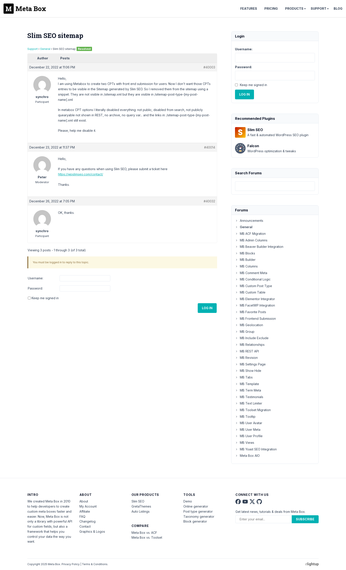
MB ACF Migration (250, 233)
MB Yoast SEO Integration (256, 449)
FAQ (82, 516)
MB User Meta (247, 429)
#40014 (209, 147)
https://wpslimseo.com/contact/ (80, 174)
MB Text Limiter (248, 403)
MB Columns (246, 266)
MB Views (244, 442)
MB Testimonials (249, 397)
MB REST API (247, 351)
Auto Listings (141, 511)
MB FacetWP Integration (255, 305)
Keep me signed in (45, 298)
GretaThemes (141, 506)
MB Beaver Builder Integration (259, 246)
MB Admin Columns (251, 240)
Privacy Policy (71, 564)
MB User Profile (249, 436)
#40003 (209, 67)
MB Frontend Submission (255, 318)
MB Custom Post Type (253, 286)
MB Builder (245, 259)
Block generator (195, 521)
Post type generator (198, 511)
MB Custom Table (250, 292)
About (83, 501)
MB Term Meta (248, 390)
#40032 (209, 201)
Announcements (249, 220)
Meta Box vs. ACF (144, 532)
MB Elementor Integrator (255, 299)
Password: (35, 288)
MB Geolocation (249, 325)
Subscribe (305, 519)
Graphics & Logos (92, 531)
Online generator (195, 506)
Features (248, 8)
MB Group (244, 331)
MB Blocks (245, 253)
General (45, 49)
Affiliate (84, 511)
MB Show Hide (248, 370)
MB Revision (246, 357)
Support (318, 8)
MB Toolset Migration (253, 410)
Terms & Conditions (94, 564)
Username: (35, 278)
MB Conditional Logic (253, 279)
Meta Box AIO (247, 455)
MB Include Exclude (252, 338)
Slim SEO (138, 501)
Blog (338, 8)
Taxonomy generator (198, 516)
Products (294, 8)
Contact (85, 526)
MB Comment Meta (251, 273)
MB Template (247, 384)
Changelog (87, 521)
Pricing (271, 8)
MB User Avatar (248, 423)
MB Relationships (250, 344)
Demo (187, 501)
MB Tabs (244, 377)
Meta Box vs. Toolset (147, 537)
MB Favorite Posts (250, 312)
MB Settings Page (250, 364)
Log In (207, 308)
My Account (88, 506)
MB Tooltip (245, 416)
